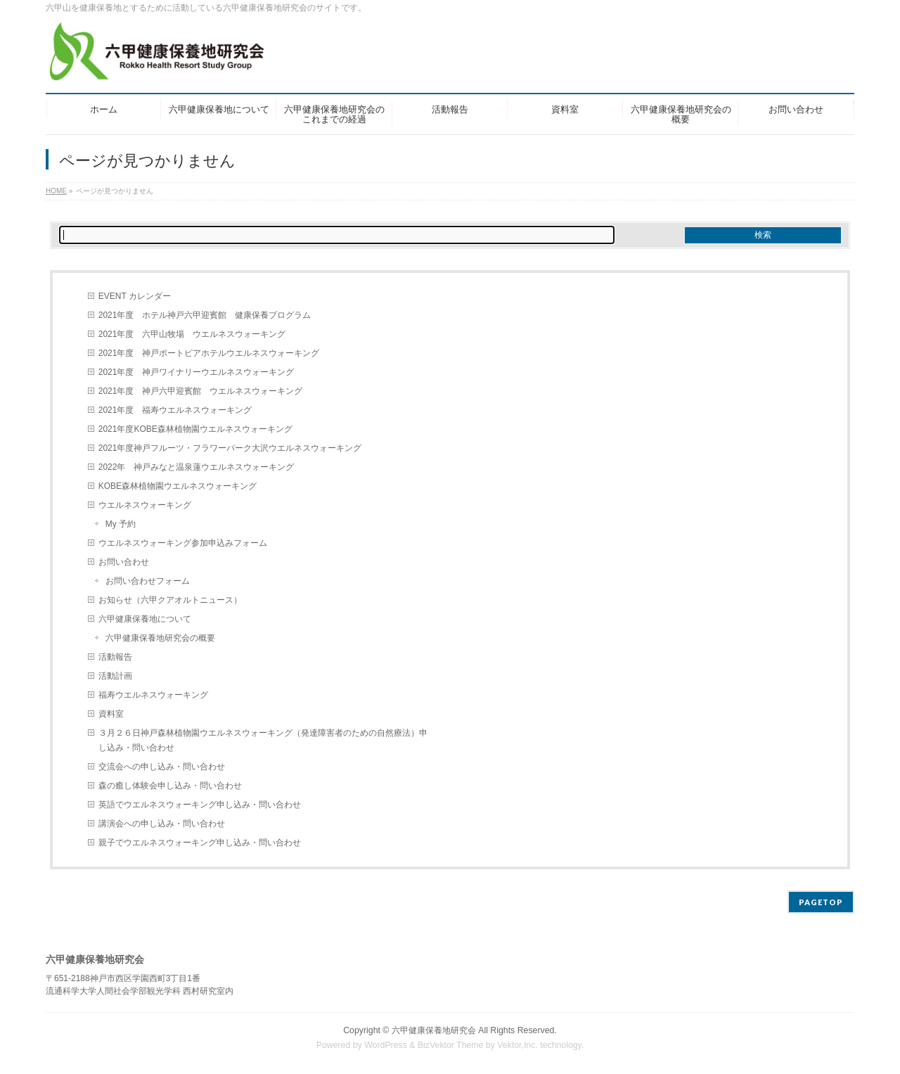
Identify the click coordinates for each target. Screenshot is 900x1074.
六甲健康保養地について (144, 619)
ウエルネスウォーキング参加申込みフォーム (182, 543)
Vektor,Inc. (517, 1045)
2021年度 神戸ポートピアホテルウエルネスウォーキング (209, 353)
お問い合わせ (123, 562)
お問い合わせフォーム (147, 581)
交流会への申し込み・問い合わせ (161, 767)
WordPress (385, 1045)
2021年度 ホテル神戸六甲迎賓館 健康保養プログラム (204, 315)
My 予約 (120, 524)
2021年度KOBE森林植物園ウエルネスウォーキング (195, 429)
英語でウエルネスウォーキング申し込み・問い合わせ (199, 805)
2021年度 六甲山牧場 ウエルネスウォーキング (192, 334)
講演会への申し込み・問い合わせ (161, 824)
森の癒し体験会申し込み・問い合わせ (170, 786)
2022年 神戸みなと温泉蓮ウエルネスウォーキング (196, 467)
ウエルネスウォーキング (144, 505)
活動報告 (115, 657)
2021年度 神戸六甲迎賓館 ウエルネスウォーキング (200, 391)
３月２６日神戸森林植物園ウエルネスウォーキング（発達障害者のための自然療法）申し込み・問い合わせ (263, 740)
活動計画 (115, 676)
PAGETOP (821, 902)
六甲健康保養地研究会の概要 (160, 638)
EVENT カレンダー (134, 296)
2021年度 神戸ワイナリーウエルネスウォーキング (196, 372)
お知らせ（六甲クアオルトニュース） (170, 600)
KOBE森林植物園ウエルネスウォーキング (177, 486)
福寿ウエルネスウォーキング (153, 695)
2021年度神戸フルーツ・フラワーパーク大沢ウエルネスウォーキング (230, 448)
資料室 (111, 714)
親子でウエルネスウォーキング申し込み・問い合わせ (199, 843)
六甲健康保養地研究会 (434, 1030)
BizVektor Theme (451, 1045)
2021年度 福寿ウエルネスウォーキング (175, 410)
